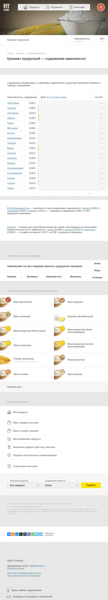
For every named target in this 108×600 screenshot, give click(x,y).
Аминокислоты (54, 276)
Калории (11, 276)
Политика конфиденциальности (24, 573)
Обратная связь (15, 568)
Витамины (32, 276)
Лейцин (11, 118)
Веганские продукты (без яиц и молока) (31, 447)
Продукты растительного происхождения (32, 455)
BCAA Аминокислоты (18, 208)
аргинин (69, 229)
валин (33, 211)
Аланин (11, 163)
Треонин (11, 108)
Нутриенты (56, 7)
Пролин (11, 183)
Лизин (10, 123)
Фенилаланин (14, 138)
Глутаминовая (14, 173)
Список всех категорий (22, 466)
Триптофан (13, 103)
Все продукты (17, 412)
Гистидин (12, 158)
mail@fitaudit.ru (37, 566)
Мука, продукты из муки (22, 423)
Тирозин (11, 143)
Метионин (12, 128)
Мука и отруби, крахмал (23, 431)
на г (99, 97)
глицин (50, 229)
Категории (79, 7)
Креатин (11, 227)
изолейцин (12, 211)
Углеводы (97, 277)
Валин (10, 148)
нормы (58, 97)
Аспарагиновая (15, 168)
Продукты (34, 7)
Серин (10, 188)
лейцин (86, 208)
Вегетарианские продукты (24, 439)
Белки (97, 263)
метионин (90, 229)
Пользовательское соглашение (23, 576)
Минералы (75, 276)
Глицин (11, 178)
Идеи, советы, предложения (27, 590)
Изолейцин (13, 113)
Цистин (11, 133)
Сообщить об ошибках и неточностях (32, 596)
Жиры (97, 270)
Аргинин (11, 153)
